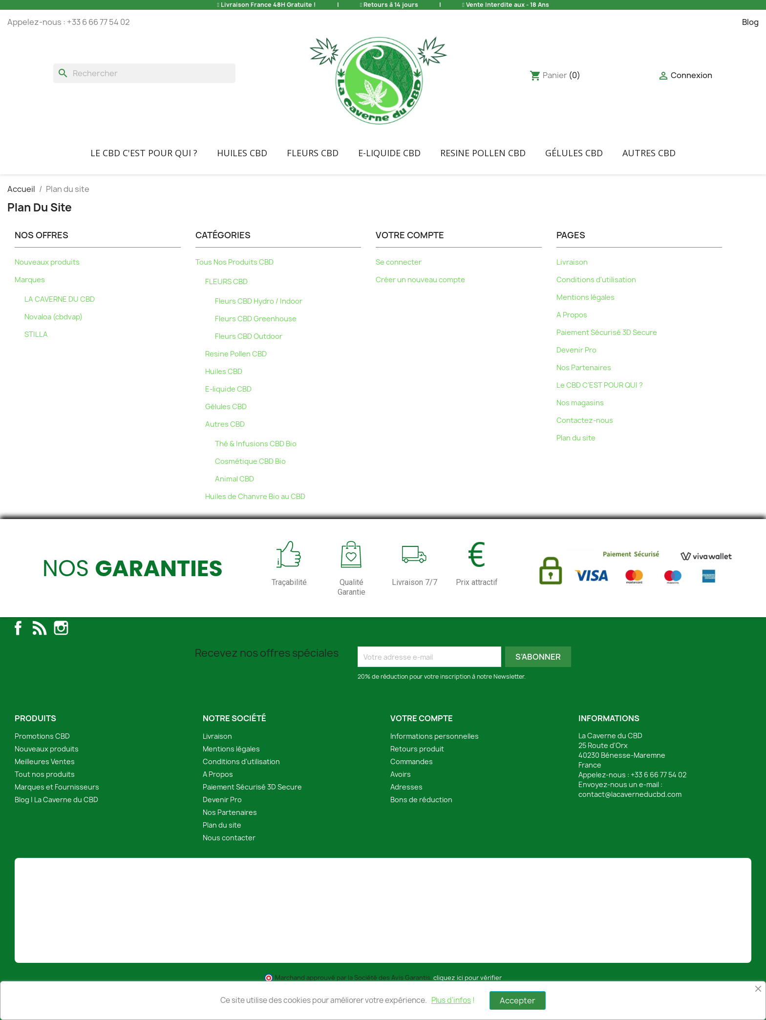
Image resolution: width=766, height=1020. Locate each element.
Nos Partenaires (583, 368)
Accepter (517, 1000)
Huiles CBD (242, 153)
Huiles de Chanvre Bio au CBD (255, 496)
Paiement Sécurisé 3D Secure (606, 332)
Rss (39, 628)
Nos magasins (580, 403)
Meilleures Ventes (45, 761)
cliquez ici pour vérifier (467, 978)
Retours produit (417, 748)
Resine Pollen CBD (483, 153)
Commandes (411, 761)
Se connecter (399, 262)
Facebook (18, 628)
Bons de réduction (421, 799)
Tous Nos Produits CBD (234, 262)
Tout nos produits (45, 774)
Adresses (406, 786)
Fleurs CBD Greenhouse (256, 319)
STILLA (36, 334)
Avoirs (400, 774)
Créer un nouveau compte (420, 280)
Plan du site (576, 438)
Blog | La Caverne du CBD (56, 799)
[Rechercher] (144, 73)
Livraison (572, 262)
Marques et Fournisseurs (57, 786)
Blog (750, 22)
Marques (30, 280)
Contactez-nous (584, 420)
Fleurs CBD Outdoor (248, 336)
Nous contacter (229, 837)
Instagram (61, 628)
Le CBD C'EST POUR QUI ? (143, 153)
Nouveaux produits (47, 262)
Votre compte (421, 718)
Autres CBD (649, 153)
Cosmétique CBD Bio (250, 461)
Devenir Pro (576, 350)
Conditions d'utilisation (596, 280)
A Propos (571, 315)
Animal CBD (234, 479)
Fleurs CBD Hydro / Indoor (258, 301)
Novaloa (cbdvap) (53, 317)
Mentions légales (585, 297)
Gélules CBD (574, 153)
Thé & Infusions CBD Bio (256, 444)
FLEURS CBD (313, 153)
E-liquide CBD (389, 153)
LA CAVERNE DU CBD (59, 299)
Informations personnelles (434, 736)
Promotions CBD (42, 736)
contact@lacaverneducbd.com (629, 794)
